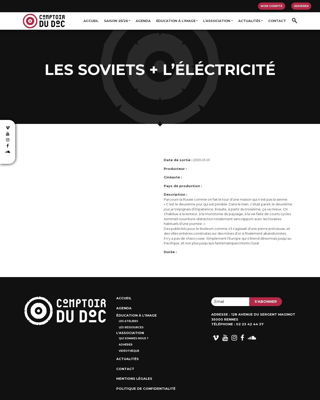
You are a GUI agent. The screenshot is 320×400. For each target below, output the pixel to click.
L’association (216, 21)
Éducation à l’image (176, 21)
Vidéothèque (129, 351)
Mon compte (271, 6)
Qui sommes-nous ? (133, 338)
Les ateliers (128, 321)
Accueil (91, 21)
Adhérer (301, 6)
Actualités (249, 21)
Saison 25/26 (116, 21)
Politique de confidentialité (146, 389)
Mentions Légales (134, 379)
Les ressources (131, 327)
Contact (277, 21)
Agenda (143, 21)
